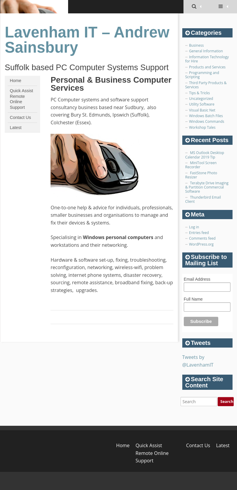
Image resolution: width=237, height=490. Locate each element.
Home (15, 80)
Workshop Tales (202, 127)
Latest (15, 127)
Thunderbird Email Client (203, 199)
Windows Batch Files (206, 115)
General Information (206, 51)
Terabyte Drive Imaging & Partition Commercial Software (207, 187)
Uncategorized (201, 98)
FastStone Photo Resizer (201, 175)
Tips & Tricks (199, 92)
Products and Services (207, 67)
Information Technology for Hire (207, 59)
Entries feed (199, 232)
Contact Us (20, 117)
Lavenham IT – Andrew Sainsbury (87, 40)
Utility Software (201, 104)
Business (196, 45)
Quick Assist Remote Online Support (21, 99)
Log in (194, 227)
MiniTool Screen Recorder (201, 164)
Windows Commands (206, 121)
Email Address (197, 279)
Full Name (193, 299)
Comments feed (202, 238)
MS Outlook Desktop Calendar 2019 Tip (204, 154)
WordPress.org (201, 244)
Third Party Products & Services (206, 84)
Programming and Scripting (202, 74)
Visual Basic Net (202, 110)
